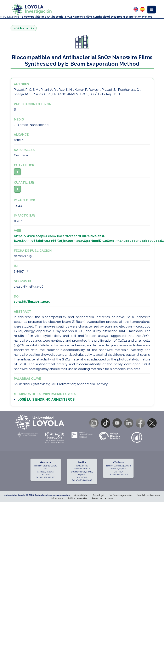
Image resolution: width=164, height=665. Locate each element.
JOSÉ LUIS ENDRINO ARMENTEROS (46, 399)
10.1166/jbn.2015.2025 (32, 302)
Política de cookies (77, 498)
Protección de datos (102, 498)
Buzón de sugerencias (120, 494)
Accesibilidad (81, 494)
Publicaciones (11, 16)
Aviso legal (98, 494)
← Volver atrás (23, 28)
